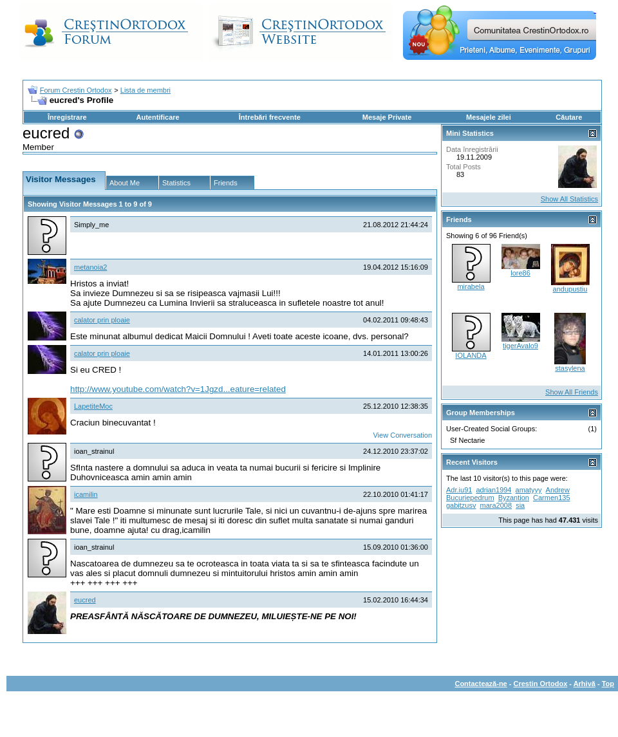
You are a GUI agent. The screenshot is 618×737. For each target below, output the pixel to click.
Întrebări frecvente (270, 117)
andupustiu (570, 289)
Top (608, 683)
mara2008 (496, 505)
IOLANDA (470, 355)
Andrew (558, 490)
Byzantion (513, 497)
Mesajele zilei (488, 117)
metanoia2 (90, 267)
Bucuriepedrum (470, 497)
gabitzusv (461, 505)
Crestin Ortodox (541, 683)
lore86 (520, 273)
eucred (85, 600)
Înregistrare (67, 117)
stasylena (570, 368)
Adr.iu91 (459, 490)
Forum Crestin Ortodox (76, 90)
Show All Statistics (569, 199)
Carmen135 (551, 497)
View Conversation (402, 435)
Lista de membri (145, 90)
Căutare (569, 117)
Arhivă (584, 683)
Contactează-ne (480, 683)
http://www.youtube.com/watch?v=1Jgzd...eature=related (178, 389)
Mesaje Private (386, 117)
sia (520, 505)
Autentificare (157, 117)
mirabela (470, 286)
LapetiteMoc (93, 406)
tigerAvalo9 (520, 346)
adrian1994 (493, 490)
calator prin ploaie (102, 320)
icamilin (86, 494)
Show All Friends (571, 392)
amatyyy (529, 490)
